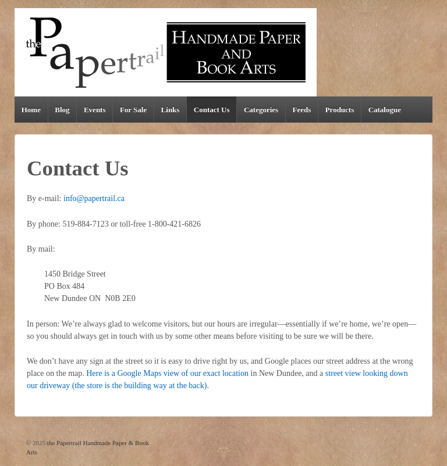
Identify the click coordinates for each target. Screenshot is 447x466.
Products (339, 109)
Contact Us (212, 109)
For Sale (133, 109)
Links (170, 109)
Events (95, 109)
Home (31, 109)
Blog (62, 109)
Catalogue (384, 109)
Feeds (302, 109)
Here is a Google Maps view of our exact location (167, 373)
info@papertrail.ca (94, 198)
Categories (261, 109)
